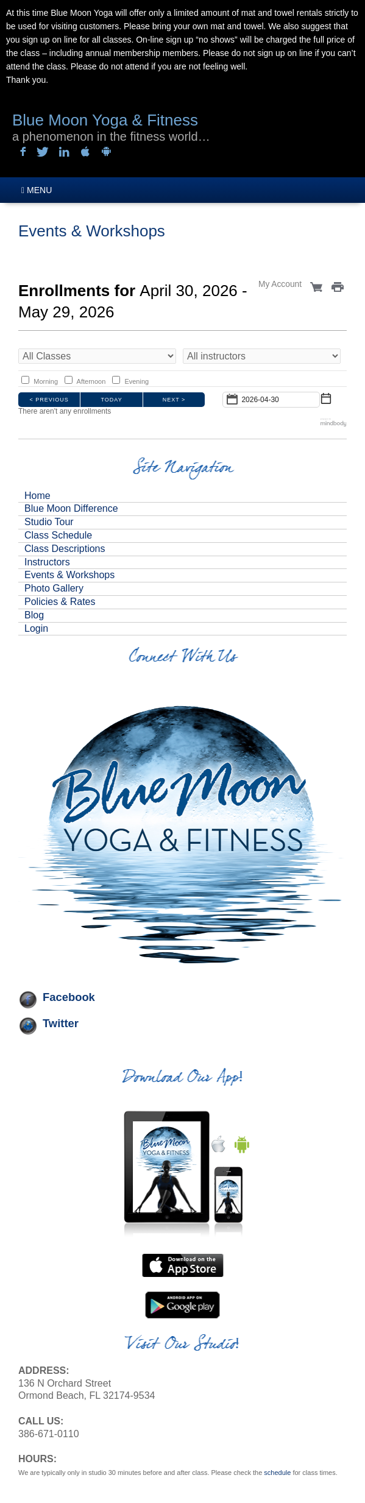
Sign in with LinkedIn (64, 152)
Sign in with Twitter (43, 152)
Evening (136, 381)
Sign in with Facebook (21, 152)
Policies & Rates (60, 601)
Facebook (69, 997)
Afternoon (91, 381)
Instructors (47, 562)
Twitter (61, 1023)
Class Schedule (58, 535)
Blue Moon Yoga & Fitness (105, 120)
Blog (34, 615)
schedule (277, 1472)
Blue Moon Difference (71, 508)
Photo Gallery (53, 588)
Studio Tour (49, 522)
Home (37, 495)
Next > (174, 400)
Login (36, 628)
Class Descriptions (64, 548)
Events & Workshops (69, 575)
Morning (46, 381)
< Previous (49, 400)
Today (111, 400)
